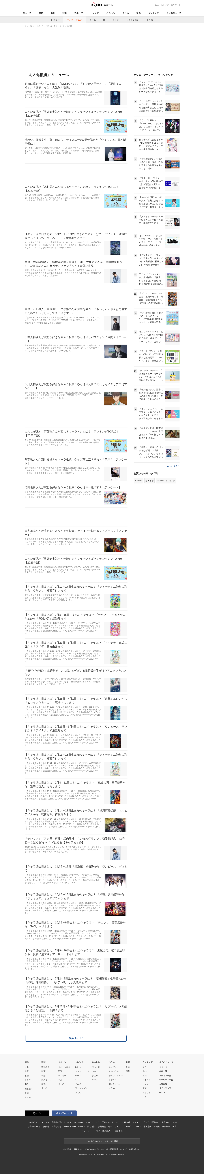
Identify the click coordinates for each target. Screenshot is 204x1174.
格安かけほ (57, 1126)
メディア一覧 (165, 1075)
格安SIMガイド (34, 1126)
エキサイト (176, 5)
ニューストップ (162, 5)
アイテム (136, 1122)
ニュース (27, 13)
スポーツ (78, 13)
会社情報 (67, 1149)
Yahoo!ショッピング (166, 480)
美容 (174, 1126)
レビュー (55, 20)
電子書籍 (118, 1131)
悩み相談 (91, 1126)
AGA (98, 1131)
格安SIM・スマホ (169, 1122)
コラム (125, 13)
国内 (41, 13)
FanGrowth (78, 1122)
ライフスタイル (116, 1075)
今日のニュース (173, 13)
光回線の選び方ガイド (61, 1122)
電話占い (155, 1122)
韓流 (43, 1084)
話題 (128, 1071)
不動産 (157, 1126)
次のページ (76, 1038)
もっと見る (173, 466)
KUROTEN (44, 1122)
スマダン (113, 1067)
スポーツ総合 (64, 1067)
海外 (53, 13)
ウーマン (118, 1126)
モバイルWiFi (70, 1126)
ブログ (146, 1122)
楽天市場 (149, 480)
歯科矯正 (166, 1126)
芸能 (64, 13)
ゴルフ (61, 1080)
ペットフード (87, 1131)
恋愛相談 (102, 1126)
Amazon (138, 480)
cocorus (81, 1126)
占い (110, 1126)
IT (104, 20)
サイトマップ (165, 1088)
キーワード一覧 (166, 1080)
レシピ (128, 1126)
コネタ (95, 1071)
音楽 (43, 1075)
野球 (60, 1071)
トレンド (94, 13)
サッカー (62, 1075)
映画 (43, 1071)
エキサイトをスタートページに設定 (102, 1141)
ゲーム (92, 20)
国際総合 (29, 1089)
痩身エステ (107, 1131)
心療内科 (126, 1122)
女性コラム (114, 1071)
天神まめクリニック (111, 1122)
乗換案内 (147, 1126)
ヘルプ (162, 1092)
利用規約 (78, 1149)
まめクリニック (92, 1122)
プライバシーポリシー (94, 1149)
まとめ (149, 20)
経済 (27, 1071)
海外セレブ (46, 1080)
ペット (95, 1080)
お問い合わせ (135, 1149)
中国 (27, 1093)
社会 (27, 1067)
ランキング (153, 13)
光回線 (46, 1126)
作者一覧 (163, 1071)
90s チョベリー (116, 1084)
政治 (27, 1075)
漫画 (138, 13)
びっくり (96, 1067)
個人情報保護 (112, 1149)
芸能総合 (45, 1067)
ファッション (132, 20)
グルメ (115, 20)
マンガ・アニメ (74, 20)
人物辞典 (163, 1084)
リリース (163, 1067)
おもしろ (110, 13)
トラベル (113, 1080)
